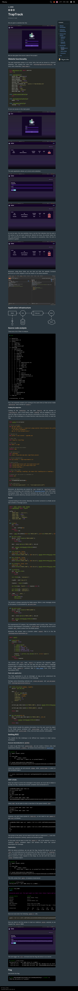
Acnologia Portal (40, 491)
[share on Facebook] (9, 10)
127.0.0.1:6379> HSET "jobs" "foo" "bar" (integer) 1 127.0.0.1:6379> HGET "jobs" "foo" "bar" (21, 810)
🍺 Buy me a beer (64, 59)
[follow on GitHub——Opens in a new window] (74, 2)
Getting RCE (63, 45)
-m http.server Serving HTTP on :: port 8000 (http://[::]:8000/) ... (24, 882)
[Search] (51, 2)
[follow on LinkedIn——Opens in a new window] (71, 2)
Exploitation (63, 53)
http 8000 (32, 899)
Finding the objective (63, 37)
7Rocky (4, 2)
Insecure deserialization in (64, 48)
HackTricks (50, 747)
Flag (61, 55)
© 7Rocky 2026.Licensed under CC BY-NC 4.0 (8, 988)
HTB (64, 2)
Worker (62, 39)
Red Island (39, 668)
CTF (60, 2)
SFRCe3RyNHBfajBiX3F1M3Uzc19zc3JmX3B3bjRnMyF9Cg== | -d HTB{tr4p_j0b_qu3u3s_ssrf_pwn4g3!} (29, 978)
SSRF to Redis (64, 51)
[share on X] (11, 10)
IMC (67, 2)
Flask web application (63, 42)
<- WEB (10, 7)
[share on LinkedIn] (14, 10)
